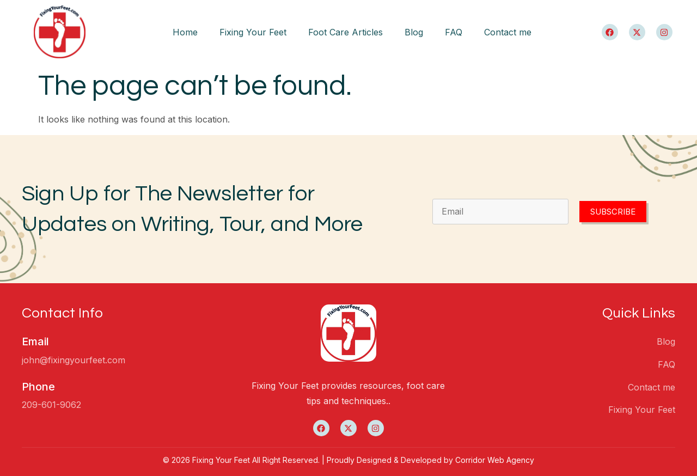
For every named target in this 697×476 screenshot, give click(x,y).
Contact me (507, 32)
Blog (414, 32)
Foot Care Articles (345, 32)
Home (185, 32)
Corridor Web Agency (494, 460)
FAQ (453, 32)
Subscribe (612, 211)
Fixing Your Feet (252, 32)
